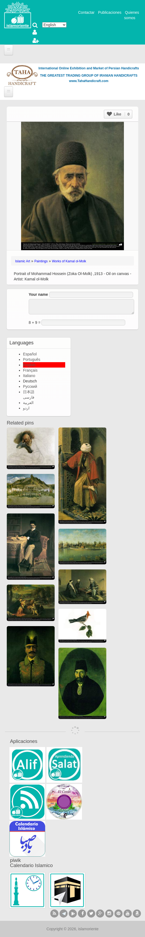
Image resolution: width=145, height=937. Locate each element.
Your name (38, 294)
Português (31, 359)
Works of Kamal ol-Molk (69, 261)
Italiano (29, 376)
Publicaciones (109, 12)
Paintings (41, 261)
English (29, 365)
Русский (30, 386)
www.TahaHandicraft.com (88, 81)
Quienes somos (131, 15)
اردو (26, 408)
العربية (28, 402)
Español (30, 354)
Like (118, 114)
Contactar (86, 12)
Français (30, 370)
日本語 (28, 392)
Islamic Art (22, 261)
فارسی (28, 397)
